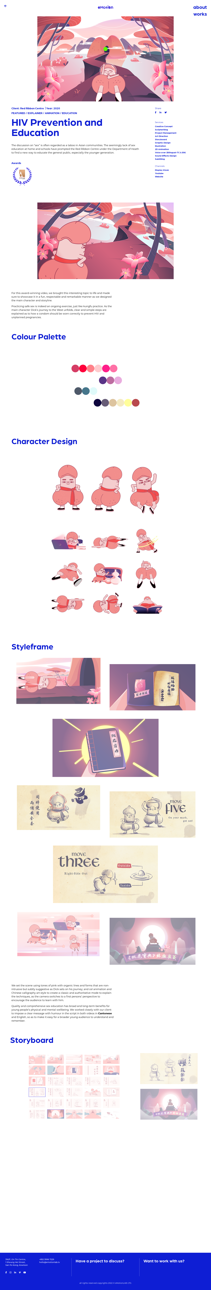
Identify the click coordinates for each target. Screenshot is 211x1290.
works (200, 13)
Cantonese (105, 1014)
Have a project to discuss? (100, 1260)
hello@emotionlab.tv (49, 1262)
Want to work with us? (164, 1260)
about (200, 7)
